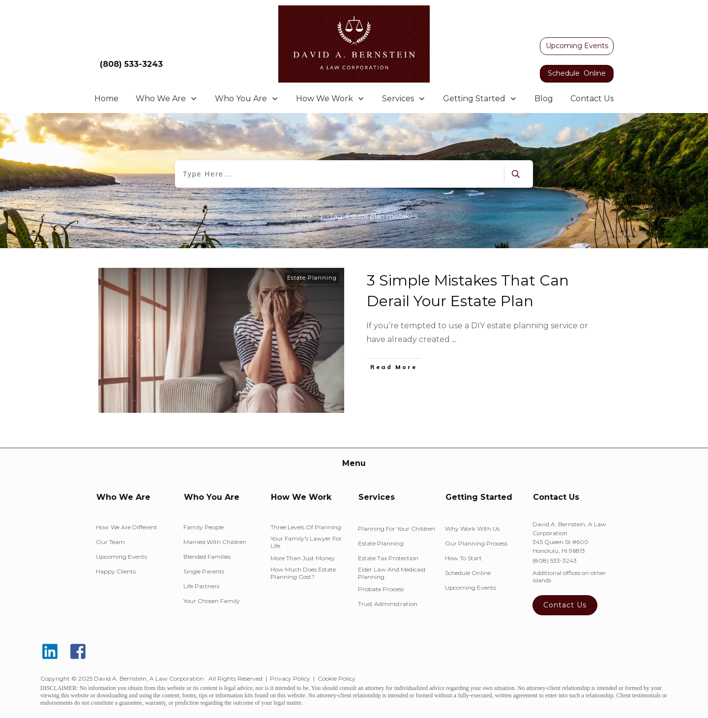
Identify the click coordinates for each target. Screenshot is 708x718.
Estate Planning (312, 277)
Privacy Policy (290, 678)
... (454, 339)
